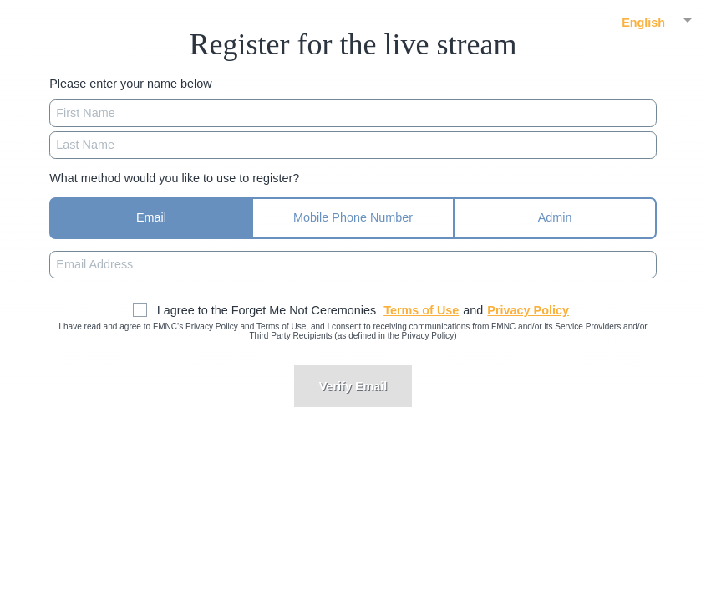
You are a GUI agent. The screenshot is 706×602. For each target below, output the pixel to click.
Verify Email (353, 386)
